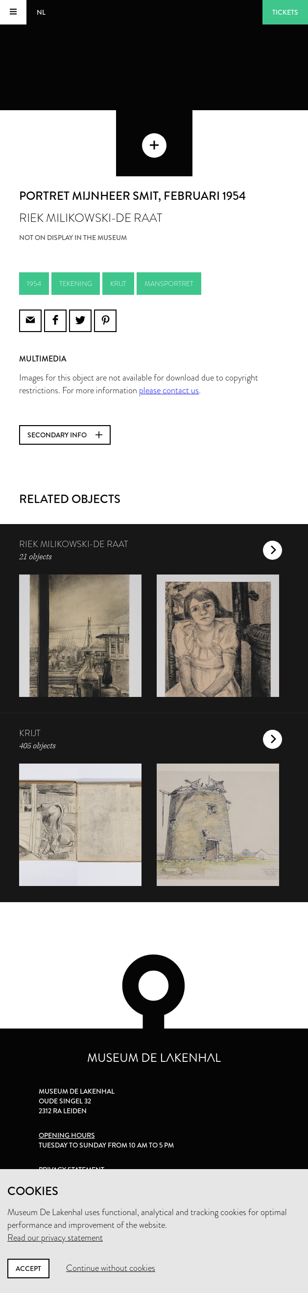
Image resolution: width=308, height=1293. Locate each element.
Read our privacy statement (55, 1237)
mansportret (168, 283)
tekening (75, 283)
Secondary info (64, 435)
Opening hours (67, 1135)
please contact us (169, 390)
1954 (34, 283)
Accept (28, 1268)
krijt (118, 283)
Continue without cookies (110, 1268)
